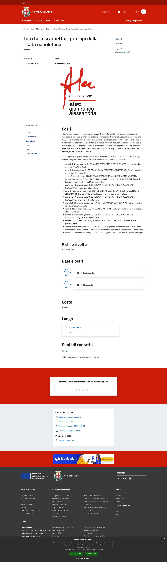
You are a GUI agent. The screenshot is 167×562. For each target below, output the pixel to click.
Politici (23, 507)
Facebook (65, 351)
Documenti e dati (27, 513)
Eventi (48, 29)
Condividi (120, 39)
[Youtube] (118, 11)
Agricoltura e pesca (91, 513)
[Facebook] (113, 11)
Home (25, 29)
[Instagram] (124, 11)
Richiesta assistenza (59, 536)
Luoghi (117, 514)
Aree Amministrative (28, 498)
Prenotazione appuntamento (62, 527)
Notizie (118, 495)
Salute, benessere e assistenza (95, 507)
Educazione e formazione (93, 495)
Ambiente (87, 504)
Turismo (55, 513)
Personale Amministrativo (30, 510)
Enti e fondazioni (27, 504)
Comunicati (119, 498)
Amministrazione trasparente (94, 527)
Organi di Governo (27, 495)
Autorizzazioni (89, 510)
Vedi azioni (121, 43)
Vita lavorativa (57, 501)
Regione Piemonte (27, 2)
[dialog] (83, 549)
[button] (83, 558)
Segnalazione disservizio (61, 530)
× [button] (164, 539)
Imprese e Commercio (60, 504)
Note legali (88, 533)
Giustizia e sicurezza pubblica (94, 498)
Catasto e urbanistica (60, 510)
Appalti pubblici (57, 507)
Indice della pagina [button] (32, 125)
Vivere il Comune (37, 29)
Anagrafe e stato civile (60, 495)
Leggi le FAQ (56, 533)
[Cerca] (143, 11)
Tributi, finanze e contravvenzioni (96, 501)
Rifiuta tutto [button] (91, 554)
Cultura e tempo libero (60, 498)
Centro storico (75, 327)
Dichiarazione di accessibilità (94, 536)
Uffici (23, 501)
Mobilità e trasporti (59, 516)
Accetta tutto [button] (76, 554)
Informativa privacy (91, 530)
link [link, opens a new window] (102, 549)
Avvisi (117, 501)
